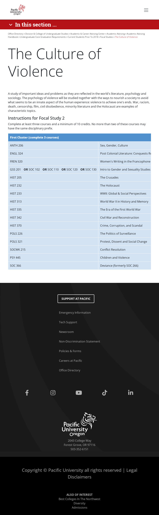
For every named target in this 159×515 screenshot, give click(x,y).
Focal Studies (106, 36)
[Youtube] (79, 393)
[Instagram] (53, 393)
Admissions (79, 507)
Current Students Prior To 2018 (83, 36)
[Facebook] (27, 393)
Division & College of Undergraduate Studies (46, 33)
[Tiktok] (105, 393)
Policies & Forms (70, 351)
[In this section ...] (33, 24)
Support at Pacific (75, 299)
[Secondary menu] (146, 10)
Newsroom (66, 332)
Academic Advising (116, 33)
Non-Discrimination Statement (79, 341)
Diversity (79, 503)
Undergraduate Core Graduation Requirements (43, 36)
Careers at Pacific (70, 361)
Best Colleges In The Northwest (79, 499)
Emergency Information (75, 313)
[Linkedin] (131, 393)
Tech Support (68, 322)
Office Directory (15, 33)
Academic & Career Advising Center (87, 33)
